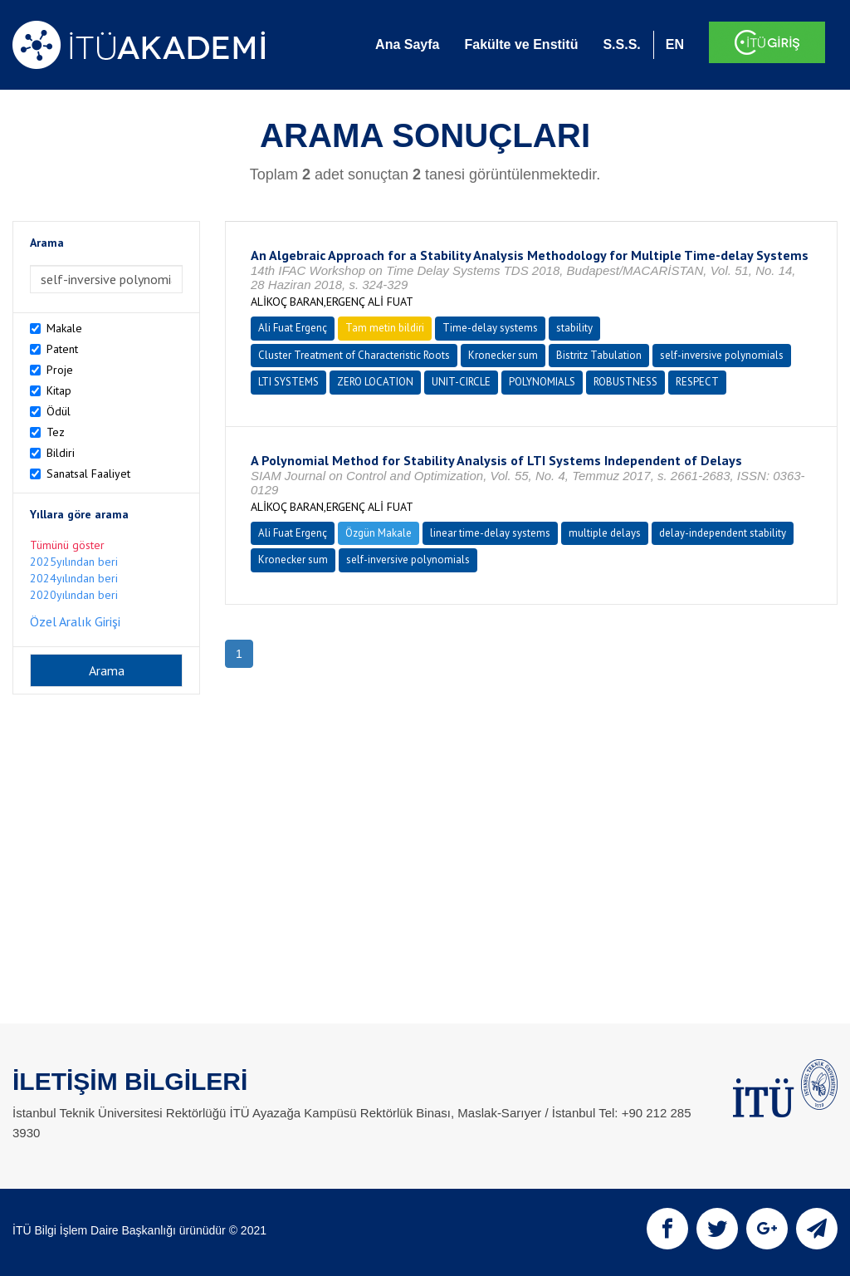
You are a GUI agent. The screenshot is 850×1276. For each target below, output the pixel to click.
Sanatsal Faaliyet (88, 473)
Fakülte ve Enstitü (521, 44)
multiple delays (605, 533)
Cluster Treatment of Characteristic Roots (354, 355)
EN (675, 44)
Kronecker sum (503, 355)
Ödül (58, 411)
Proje (59, 369)
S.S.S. (621, 44)
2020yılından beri (74, 594)
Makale (64, 328)
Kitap (58, 390)
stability (574, 328)
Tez (55, 432)
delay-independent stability (722, 533)
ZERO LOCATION (375, 382)
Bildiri (60, 452)
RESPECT (697, 382)
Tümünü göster (67, 544)
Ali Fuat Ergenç (292, 328)
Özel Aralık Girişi (75, 621)
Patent (62, 348)
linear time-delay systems (490, 533)
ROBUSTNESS (625, 382)
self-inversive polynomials (722, 355)
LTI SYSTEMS (288, 382)
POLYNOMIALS (542, 382)
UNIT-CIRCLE (461, 382)
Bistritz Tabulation (599, 355)
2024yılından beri (74, 578)
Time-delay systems (490, 328)
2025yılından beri (74, 561)
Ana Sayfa (407, 44)
